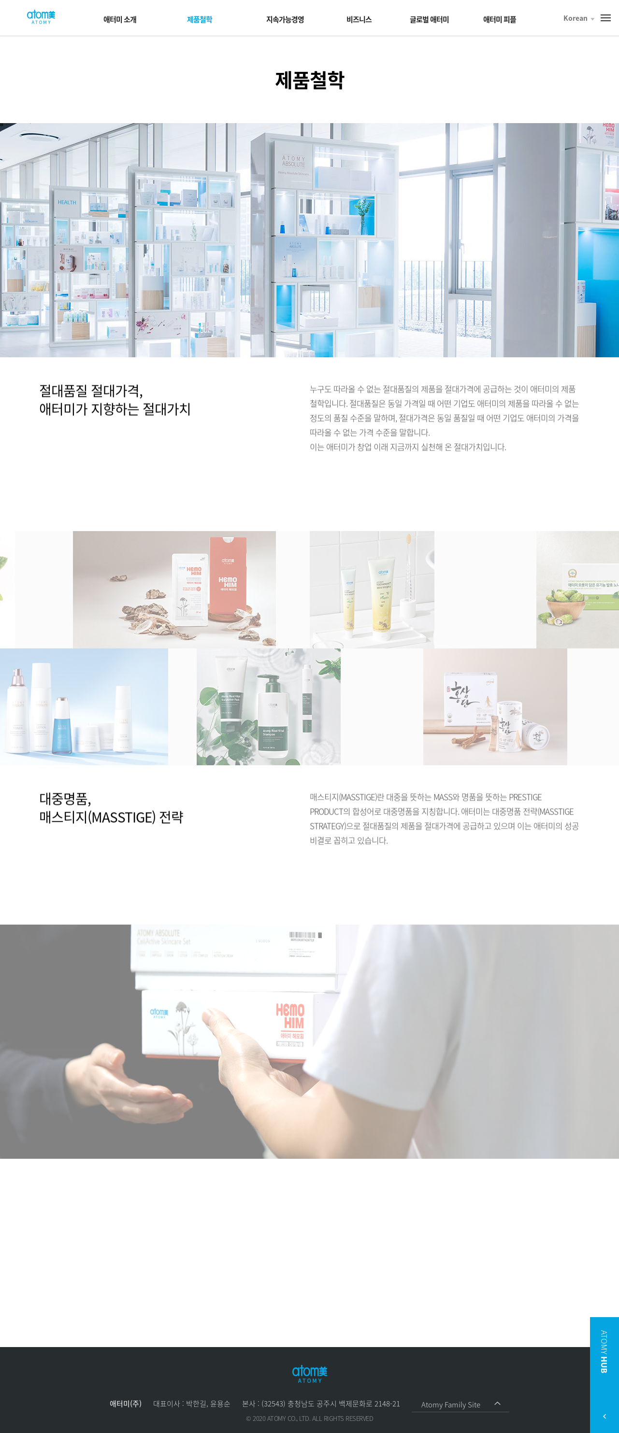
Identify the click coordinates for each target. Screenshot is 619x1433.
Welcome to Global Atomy (41, 17)
